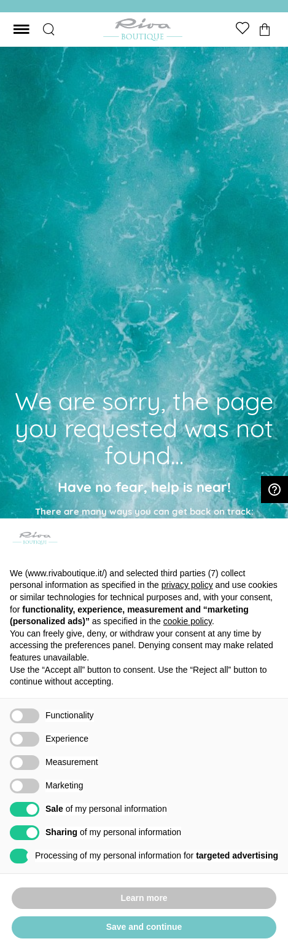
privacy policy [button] (187, 585)
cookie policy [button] (187, 621)
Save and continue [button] (144, 927)
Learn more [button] (143, 898)
